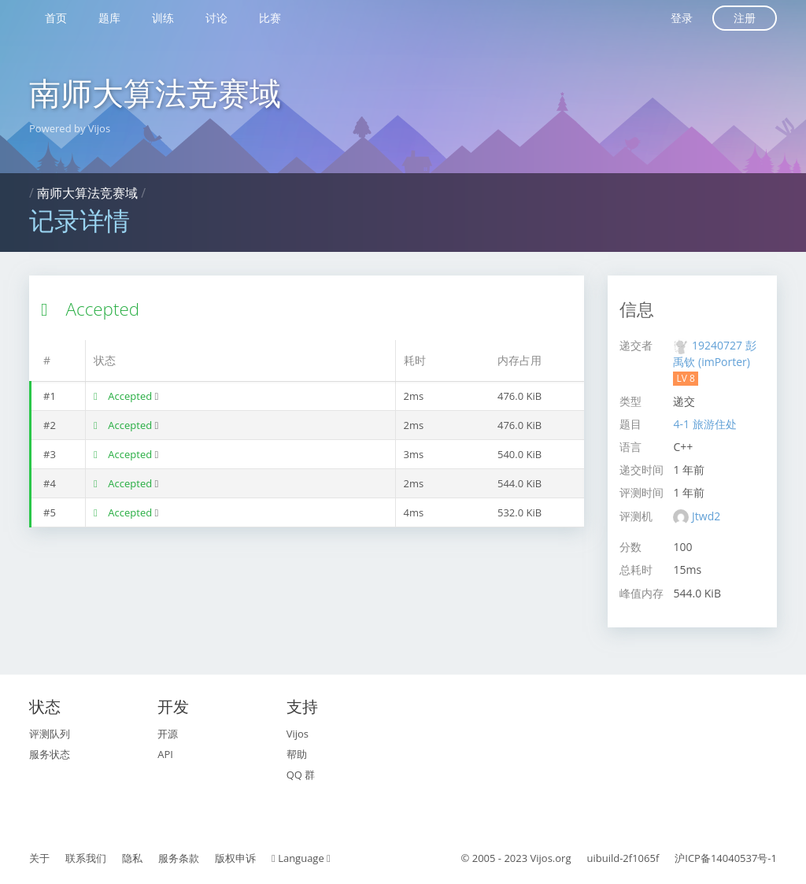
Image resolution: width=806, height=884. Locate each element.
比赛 (270, 17)
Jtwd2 (706, 516)
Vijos (298, 734)
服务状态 (49, 754)
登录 (682, 17)
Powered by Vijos (69, 128)
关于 (39, 858)
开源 (167, 734)
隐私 (132, 858)
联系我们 (85, 858)
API (165, 754)
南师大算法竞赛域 (155, 92)
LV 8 (685, 378)
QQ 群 (301, 774)
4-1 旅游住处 (704, 423)
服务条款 (178, 858)
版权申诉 (235, 858)
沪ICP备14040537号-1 (726, 858)
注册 (745, 17)
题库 (109, 17)
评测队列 (49, 734)
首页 (56, 17)
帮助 (297, 754)
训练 (163, 17)
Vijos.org (551, 858)
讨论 (216, 17)
